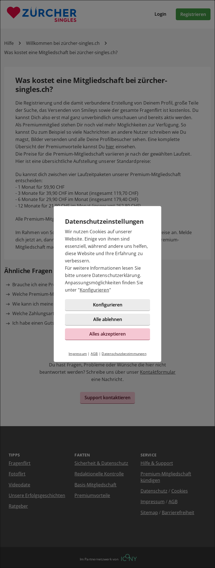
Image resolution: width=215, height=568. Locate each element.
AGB (94, 353)
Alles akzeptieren (107, 334)
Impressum (78, 353)
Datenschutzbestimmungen (124, 353)
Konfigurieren (94, 290)
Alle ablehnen (107, 319)
